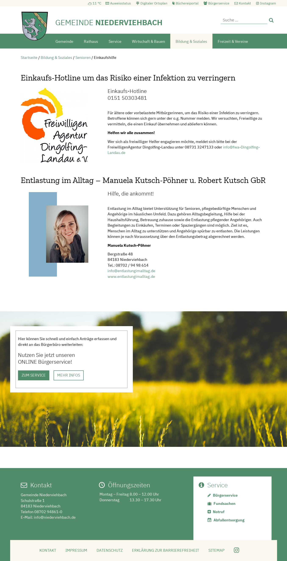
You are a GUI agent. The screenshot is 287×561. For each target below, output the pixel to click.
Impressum (76, 550)
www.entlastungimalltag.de (131, 276)
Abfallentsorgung (229, 519)
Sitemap (216, 550)
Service (115, 41)
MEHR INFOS (68, 375)
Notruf (219, 511)
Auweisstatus (120, 3)
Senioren (83, 57)
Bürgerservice (218, 3)
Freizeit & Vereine (233, 41)
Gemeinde (64, 41)
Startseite (29, 57)
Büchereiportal (187, 3)
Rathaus (91, 41)
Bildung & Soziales (191, 41)
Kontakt (245, 3)
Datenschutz (110, 550)
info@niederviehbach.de (55, 516)
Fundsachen (225, 503)
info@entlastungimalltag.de (131, 270)
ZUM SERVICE (34, 375)
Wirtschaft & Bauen (148, 41)
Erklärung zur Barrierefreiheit (165, 550)
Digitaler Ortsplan (153, 3)
